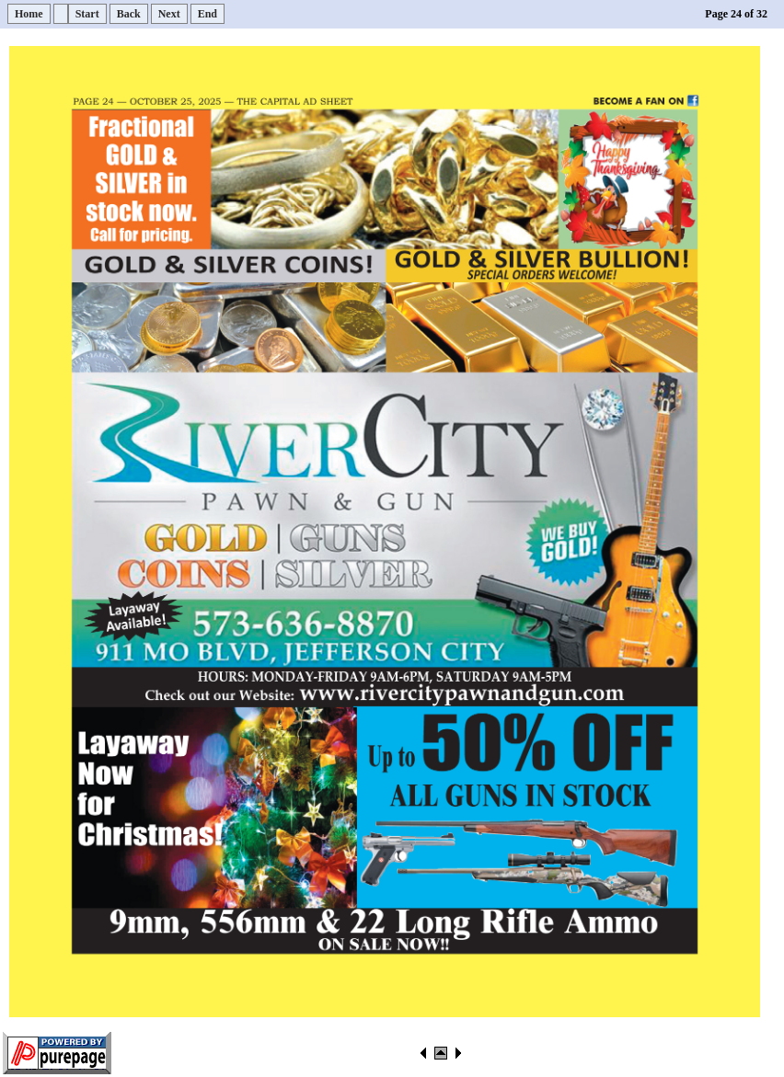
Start (87, 13)
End (207, 13)
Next (169, 13)
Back (129, 13)
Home (29, 13)
